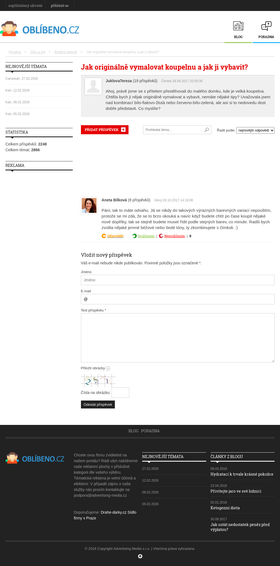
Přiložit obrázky (95, 368)
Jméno (86, 272)
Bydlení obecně (66, 52)
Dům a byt (37, 52)
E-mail (86, 291)
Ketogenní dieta (225, 507)
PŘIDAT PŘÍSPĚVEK (101, 129)
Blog (238, 37)
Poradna (266, 37)
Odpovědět (115, 236)
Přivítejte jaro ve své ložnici (236, 491)
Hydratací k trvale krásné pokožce (242, 474)
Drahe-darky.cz (114, 512)
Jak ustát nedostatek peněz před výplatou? (240, 527)
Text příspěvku (93, 310)
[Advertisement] (178, 164)
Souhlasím (146, 236)
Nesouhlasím (174, 236)
